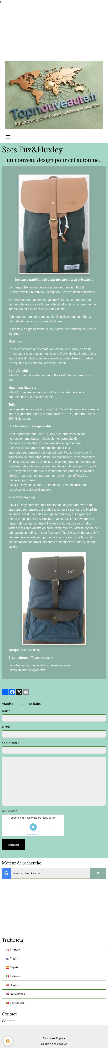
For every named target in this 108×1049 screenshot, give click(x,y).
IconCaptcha (32, 835)
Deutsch (13, 985)
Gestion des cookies (54, 1044)
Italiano (13, 976)
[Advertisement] (54, 31)
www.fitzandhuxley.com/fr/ (28, 670)
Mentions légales (54, 1038)
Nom (5, 711)
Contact (8, 1021)
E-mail (6, 727)
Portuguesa (15, 1003)
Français (13, 949)
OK (98, 873)
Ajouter (13, 844)
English (12, 958)
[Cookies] (7, 1041)
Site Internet (10, 743)
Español (13, 967)
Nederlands (15, 994)
